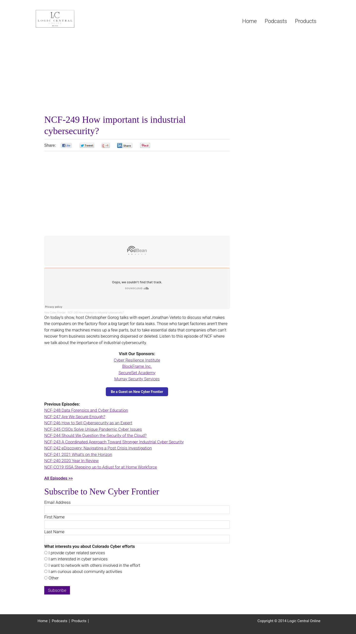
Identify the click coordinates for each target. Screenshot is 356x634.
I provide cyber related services (76, 552)
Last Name (54, 531)
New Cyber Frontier (55, 312)
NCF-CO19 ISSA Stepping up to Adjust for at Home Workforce (100, 467)
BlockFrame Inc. (137, 366)
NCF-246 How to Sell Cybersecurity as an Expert (88, 422)
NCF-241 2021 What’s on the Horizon (78, 454)
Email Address (57, 502)
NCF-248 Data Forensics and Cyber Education (86, 410)
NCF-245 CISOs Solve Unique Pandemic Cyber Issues (93, 429)
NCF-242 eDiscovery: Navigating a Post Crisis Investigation (98, 448)
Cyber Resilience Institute (137, 360)
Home (42, 621)
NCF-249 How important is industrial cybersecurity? (96, 312)
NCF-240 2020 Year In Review (71, 460)
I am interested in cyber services (77, 558)
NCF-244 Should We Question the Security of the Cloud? (95, 435)
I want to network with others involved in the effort (93, 565)
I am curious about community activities (84, 571)
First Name (54, 516)
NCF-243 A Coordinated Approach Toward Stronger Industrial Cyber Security (114, 441)
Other (53, 577)
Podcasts (59, 621)
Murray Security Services (136, 378)
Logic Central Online (73, 19)
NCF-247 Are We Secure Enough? (74, 416)
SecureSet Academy (137, 372)
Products (78, 621)
